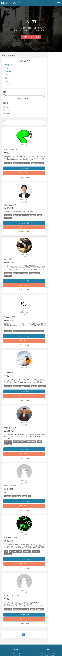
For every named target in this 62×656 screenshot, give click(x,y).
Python (7, 68)
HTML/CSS (9, 75)
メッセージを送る (31, 168)
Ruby (6, 78)
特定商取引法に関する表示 (46, 639)
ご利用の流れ (15, 641)
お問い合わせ (15, 646)
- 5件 (6, 107)
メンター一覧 (15, 639)
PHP (6, 81)
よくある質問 (15, 644)
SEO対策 (8, 85)
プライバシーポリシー (46, 641)
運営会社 (46, 646)
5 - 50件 (7, 110)
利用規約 (46, 644)
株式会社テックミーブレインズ (13, 648)
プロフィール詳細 (31, 177)
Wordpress (8, 65)
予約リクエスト (31, 173)
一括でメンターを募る (31, 37)
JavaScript (8, 71)
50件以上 (7, 113)
